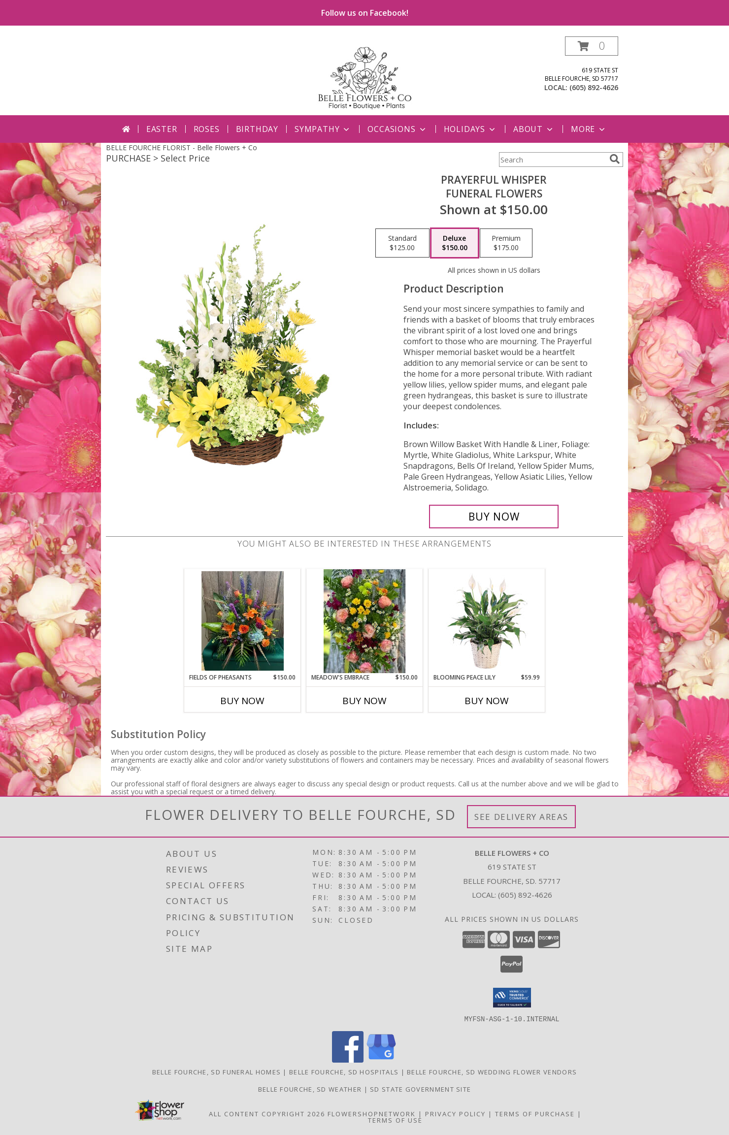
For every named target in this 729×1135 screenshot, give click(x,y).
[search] (615, 159)
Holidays (470, 129)
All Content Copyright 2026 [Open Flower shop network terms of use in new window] (267, 1113)
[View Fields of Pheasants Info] (242, 621)
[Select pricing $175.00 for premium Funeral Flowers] (506, 243)
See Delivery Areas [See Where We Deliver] (521, 816)
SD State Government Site (420, 1088)
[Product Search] (552, 159)
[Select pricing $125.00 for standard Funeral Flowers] (402, 243)
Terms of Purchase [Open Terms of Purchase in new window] (535, 1113)
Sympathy (323, 129)
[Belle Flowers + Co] (364, 75)
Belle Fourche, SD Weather (310, 1088)
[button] (591, 46)
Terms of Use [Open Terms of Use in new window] (395, 1119)
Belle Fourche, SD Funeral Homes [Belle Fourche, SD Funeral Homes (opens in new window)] (216, 1071)
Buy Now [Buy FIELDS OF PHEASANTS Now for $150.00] (242, 700)
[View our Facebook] (348, 1059)
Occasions (397, 129)
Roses (207, 129)
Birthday (257, 129)
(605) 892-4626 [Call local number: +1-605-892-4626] (593, 87)
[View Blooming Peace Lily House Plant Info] (487, 621)
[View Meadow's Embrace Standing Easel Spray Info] (365, 621)
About (534, 129)
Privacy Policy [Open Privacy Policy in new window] (455, 1113)
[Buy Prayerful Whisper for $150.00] (494, 516)
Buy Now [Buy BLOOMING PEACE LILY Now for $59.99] (486, 700)
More (589, 129)
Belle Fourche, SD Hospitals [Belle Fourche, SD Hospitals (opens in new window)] (343, 1071)
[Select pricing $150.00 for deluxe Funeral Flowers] (454, 243)
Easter (161, 129)
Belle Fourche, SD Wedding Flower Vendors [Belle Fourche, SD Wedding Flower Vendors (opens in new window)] (492, 1071)
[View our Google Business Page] (381, 1059)
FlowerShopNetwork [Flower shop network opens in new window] (372, 1113)
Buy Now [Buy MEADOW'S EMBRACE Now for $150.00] (364, 700)
